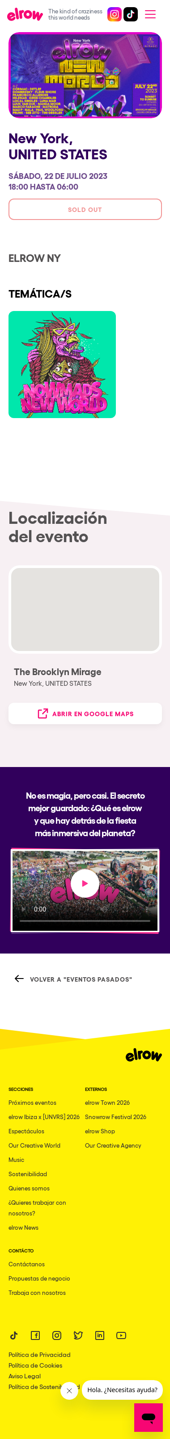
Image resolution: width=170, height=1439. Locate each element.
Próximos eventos (32, 1102)
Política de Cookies (35, 1365)
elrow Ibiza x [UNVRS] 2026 (44, 1116)
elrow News (23, 1227)
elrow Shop (100, 1131)
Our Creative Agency (113, 1145)
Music (16, 1159)
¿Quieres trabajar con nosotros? (37, 1207)
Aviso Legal (24, 1375)
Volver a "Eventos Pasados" (73, 978)
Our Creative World (34, 1145)
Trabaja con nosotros (37, 1292)
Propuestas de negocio (39, 1278)
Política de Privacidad (39, 1354)
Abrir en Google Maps (85, 713)
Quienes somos (29, 1188)
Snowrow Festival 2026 (115, 1116)
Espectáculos (26, 1131)
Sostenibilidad (27, 1173)
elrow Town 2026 (107, 1102)
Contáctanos (26, 1264)
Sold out (85, 209)
